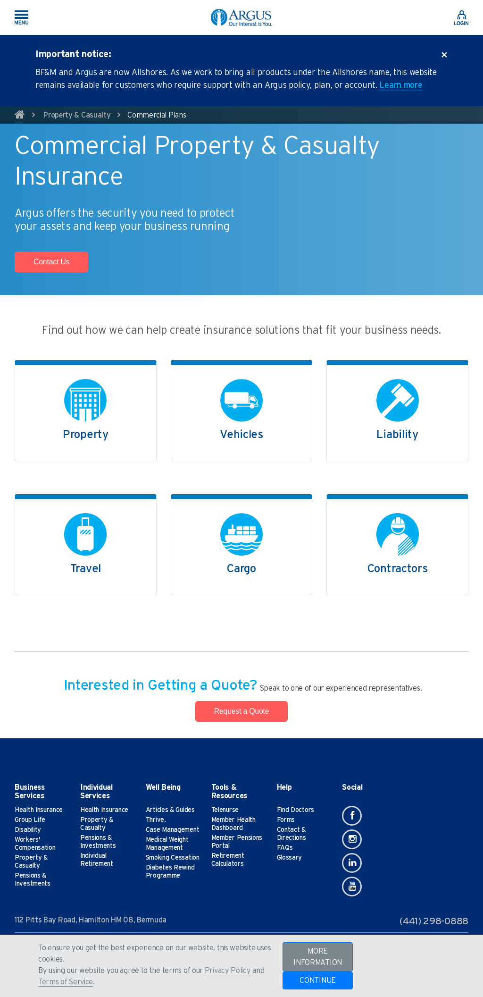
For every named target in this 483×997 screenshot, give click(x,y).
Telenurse (225, 810)
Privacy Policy (228, 970)
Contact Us (51, 262)
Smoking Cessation (173, 857)
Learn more (400, 85)
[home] (20, 116)
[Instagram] (352, 839)
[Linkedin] (352, 863)
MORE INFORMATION (317, 956)
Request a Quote (241, 711)
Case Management (173, 830)
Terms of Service (65, 982)
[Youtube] (352, 886)
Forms (286, 820)
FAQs (285, 848)
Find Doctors (295, 810)
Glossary (289, 857)
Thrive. (156, 820)
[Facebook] (352, 816)
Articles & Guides (170, 810)
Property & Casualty (76, 115)
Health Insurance (39, 810)
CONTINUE (318, 980)
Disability (28, 830)
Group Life (30, 820)
